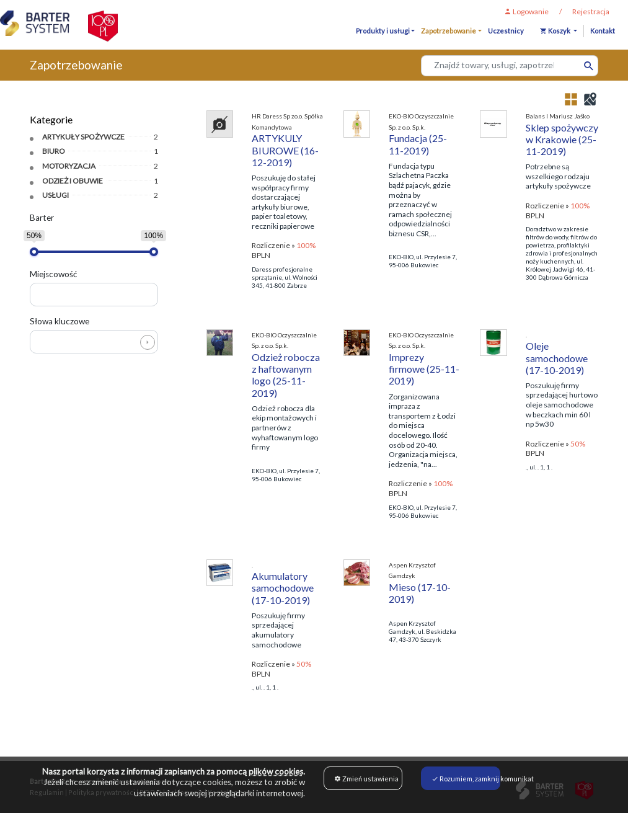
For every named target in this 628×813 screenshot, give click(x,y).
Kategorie (51, 119)
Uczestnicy (506, 31)
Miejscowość (53, 274)
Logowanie (526, 11)
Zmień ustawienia (366, 779)
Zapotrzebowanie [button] (448, 31)
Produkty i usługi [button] (383, 31)
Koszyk (556, 31)
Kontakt (602, 31)
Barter (42, 218)
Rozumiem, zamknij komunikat (465, 779)
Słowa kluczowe (59, 321)
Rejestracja (590, 11)
